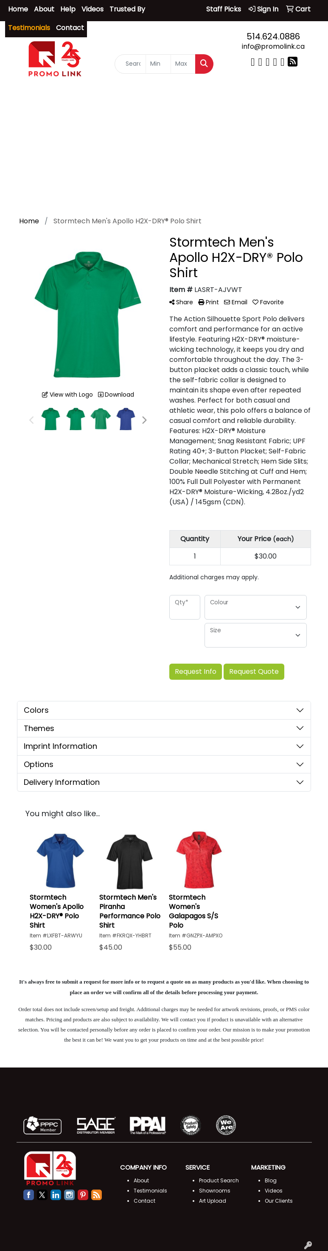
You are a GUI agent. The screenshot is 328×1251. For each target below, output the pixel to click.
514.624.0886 (273, 36)
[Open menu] (311, 97)
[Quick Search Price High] (183, 64)
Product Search (219, 1180)
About (44, 9)
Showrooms (214, 1190)
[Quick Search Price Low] (158, 64)
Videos (92, 9)
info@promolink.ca (273, 46)
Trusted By (127, 9)
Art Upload (212, 1200)
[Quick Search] (130, 64)
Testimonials (150, 1190)
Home (18, 9)
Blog (271, 1180)
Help (68, 9)
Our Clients (279, 1200)
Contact (70, 28)
